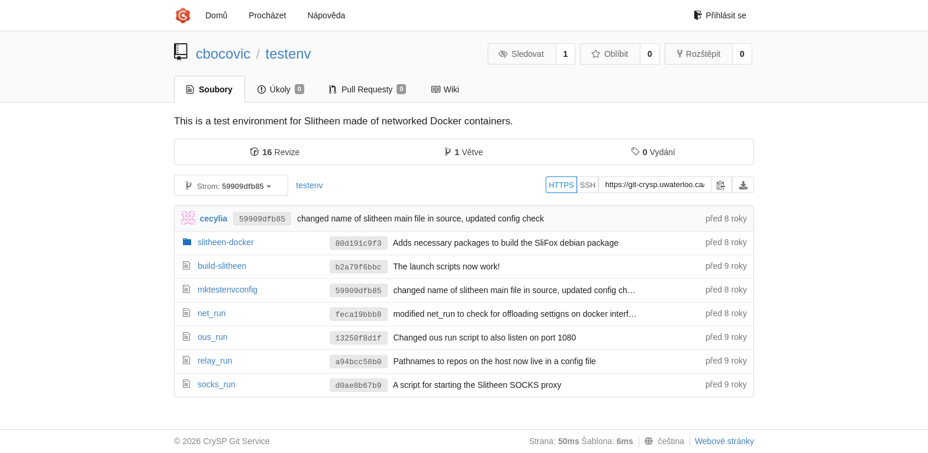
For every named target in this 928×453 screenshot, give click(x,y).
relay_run (215, 360)
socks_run (217, 384)
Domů (216, 15)
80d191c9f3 (359, 243)
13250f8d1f (359, 338)
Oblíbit (609, 54)
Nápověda (326, 15)
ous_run (213, 337)
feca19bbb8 (359, 314)
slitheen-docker (226, 242)
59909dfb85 (262, 219)
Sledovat (521, 54)
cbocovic (223, 54)
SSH (588, 185)
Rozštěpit (698, 54)
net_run (211, 313)
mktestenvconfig (227, 289)
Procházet (267, 15)
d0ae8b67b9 (359, 385)
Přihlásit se (720, 15)
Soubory (209, 89)
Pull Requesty (368, 89)
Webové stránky (724, 441)
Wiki (445, 89)
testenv (288, 54)
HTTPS (561, 185)
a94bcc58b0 (359, 362)
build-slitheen (222, 266)
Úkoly (280, 89)
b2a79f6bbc (359, 267)
